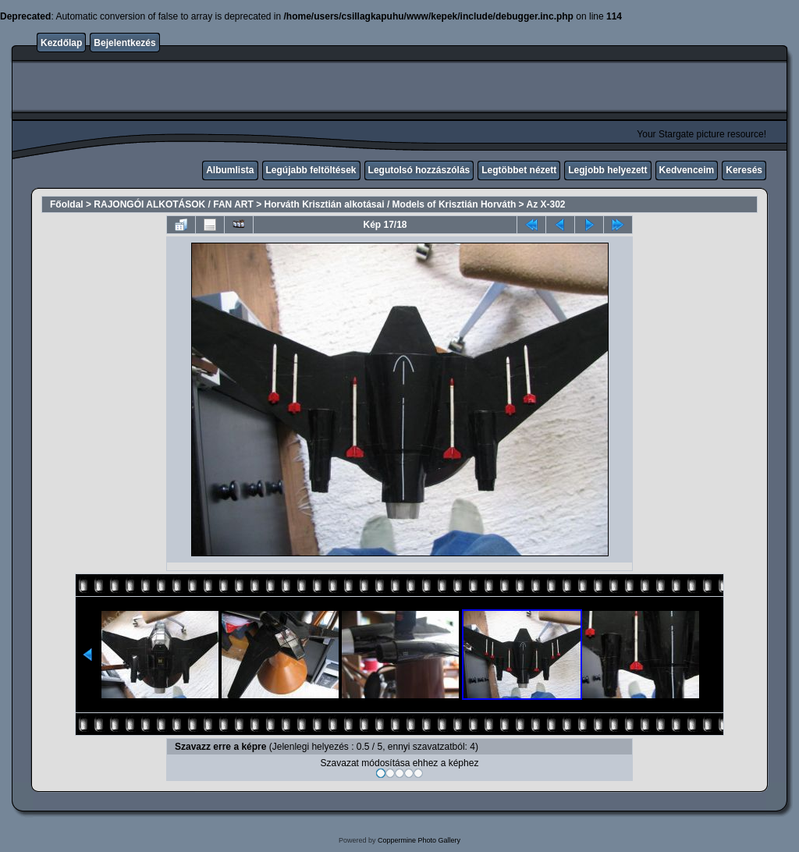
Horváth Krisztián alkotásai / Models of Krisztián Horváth (391, 204)
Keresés (744, 170)
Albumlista (230, 170)
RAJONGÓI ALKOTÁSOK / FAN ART (173, 204)
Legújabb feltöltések (311, 170)
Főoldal (66, 204)
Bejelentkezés (124, 42)
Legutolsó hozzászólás (419, 170)
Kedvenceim (687, 170)
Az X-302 (545, 204)
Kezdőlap (61, 42)
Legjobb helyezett (607, 170)
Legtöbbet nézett (518, 170)
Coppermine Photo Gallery (419, 840)
